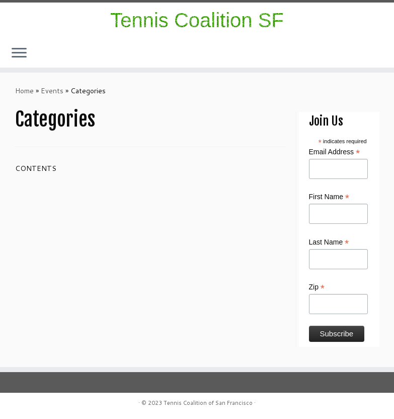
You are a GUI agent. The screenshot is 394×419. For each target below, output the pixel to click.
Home (24, 91)
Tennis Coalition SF (197, 20)
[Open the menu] (19, 53)
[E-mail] (374, 54)
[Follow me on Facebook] (367, 54)
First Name (329, 197)
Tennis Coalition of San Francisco (208, 403)
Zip (317, 287)
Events (52, 91)
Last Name (329, 242)
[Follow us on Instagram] (361, 54)
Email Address (334, 152)
